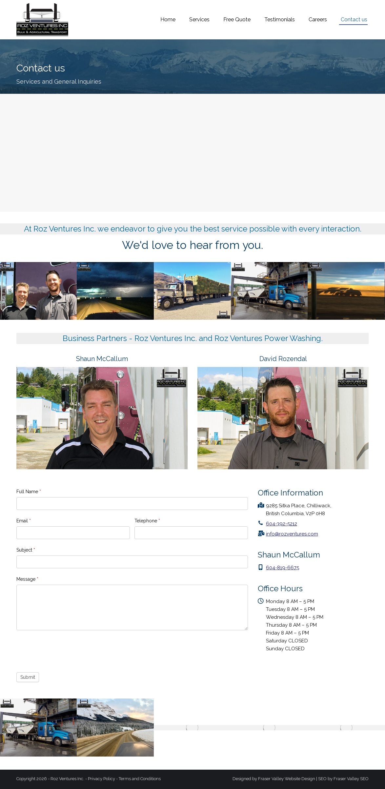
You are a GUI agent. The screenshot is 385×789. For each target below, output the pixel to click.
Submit (27, 677)
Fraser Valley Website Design (286, 778)
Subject (25, 550)
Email (23, 520)
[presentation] (66, 649)
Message (27, 579)
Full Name (28, 491)
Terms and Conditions (140, 778)
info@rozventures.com (341, 7)
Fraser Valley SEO (351, 778)
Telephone (147, 520)
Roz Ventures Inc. (67, 778)
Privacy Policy (101, 778)
